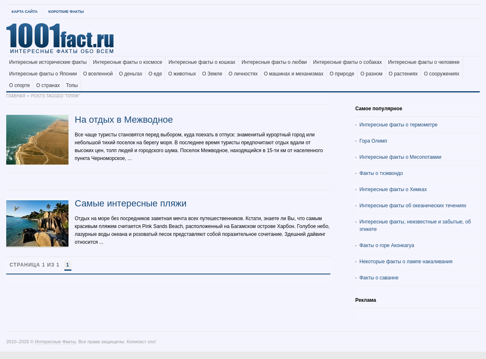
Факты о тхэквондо (381, 173)
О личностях (243, 74)
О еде (155, 74)
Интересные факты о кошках (202, 62)
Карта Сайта (24, 12)
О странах (48, 85)
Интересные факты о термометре (398, 125)
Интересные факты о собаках (347, 62)
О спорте (19, 85)
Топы (72, 85)
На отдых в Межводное (124, 119)
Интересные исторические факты (48, 62)
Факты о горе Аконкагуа (386, 245)
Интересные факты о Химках (393, 189)
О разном (372, 74)
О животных (182, 74)
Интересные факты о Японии (43, 74)
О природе (342, 74)
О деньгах (130, 74)
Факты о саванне (378, 278)
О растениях (403, 74)
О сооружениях (441, 74)
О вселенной (98, 74)
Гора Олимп (373, 141)
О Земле (212, 74)
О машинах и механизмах (294, 74)
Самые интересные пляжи (131, 203)
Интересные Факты (55, 341)
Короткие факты (65, 12)
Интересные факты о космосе (127, 62)
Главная (15, 96)
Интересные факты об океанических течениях (412, 206)
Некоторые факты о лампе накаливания (405, 261)
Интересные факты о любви (274, 62)
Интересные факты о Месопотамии (400, 157)
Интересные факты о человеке (424, 62)
